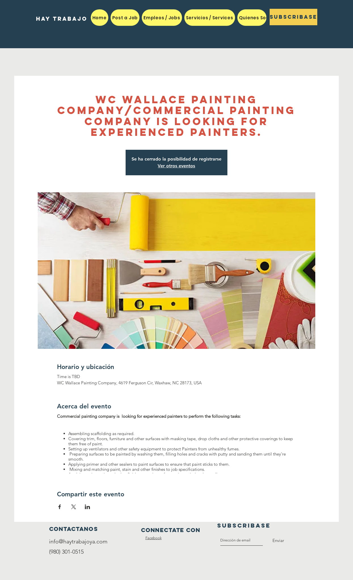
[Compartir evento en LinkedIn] (87, 507)
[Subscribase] (293, 17)
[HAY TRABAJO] (61, 19)
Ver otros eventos (176, 165)
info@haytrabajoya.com (78, 541)
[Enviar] (278, 540)
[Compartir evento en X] (73, 507)
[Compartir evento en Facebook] (59, 507)
